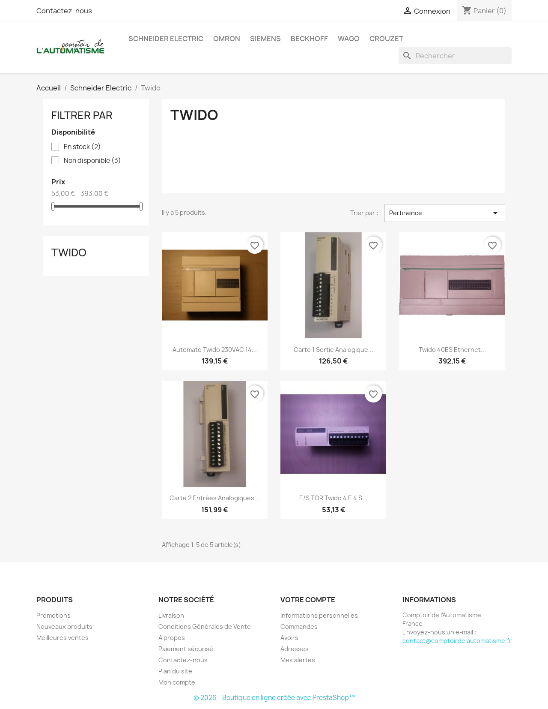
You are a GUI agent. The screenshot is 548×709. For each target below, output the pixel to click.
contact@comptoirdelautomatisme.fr (457, 641)
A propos (171, 638)
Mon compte (176, 682)
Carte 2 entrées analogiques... (214, 498)
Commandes (299, 626)
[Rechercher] (455, 55)
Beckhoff (309, 38)
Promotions (53, 615)
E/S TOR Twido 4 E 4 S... (333, 498)
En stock (82, 147)
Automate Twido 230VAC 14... (215, 349)
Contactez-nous (64, 10)
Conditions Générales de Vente (204, 626)
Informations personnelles (319, 615)
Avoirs (289, 638)
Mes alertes (297, 660)
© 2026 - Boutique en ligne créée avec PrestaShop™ (274, 697)
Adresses (294, 649)
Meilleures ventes (62, 638)
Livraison (171, 615)
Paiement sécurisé (185, 649)
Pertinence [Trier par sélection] (444, 213)
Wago (349, 38)
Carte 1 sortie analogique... (333, 349)
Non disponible (92, 160)
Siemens (265, 38)
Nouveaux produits (64, 626)
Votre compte (307, 599)
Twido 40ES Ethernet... (452, 349)
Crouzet (386, 38)
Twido (68, 252)
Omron (226, 38)
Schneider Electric (165, 38)
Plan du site (175, 671)
